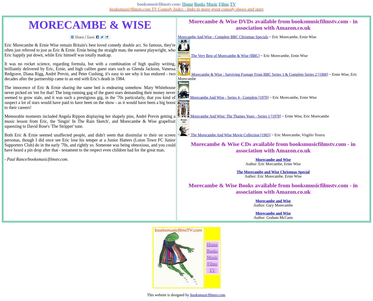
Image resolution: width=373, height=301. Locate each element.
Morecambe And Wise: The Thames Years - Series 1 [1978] (229, 116)
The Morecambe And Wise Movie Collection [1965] (224, 135)
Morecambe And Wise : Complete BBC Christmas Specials (223, 37)
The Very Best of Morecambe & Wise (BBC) (219, 56)
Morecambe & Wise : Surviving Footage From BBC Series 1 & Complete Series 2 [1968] (253, 74)
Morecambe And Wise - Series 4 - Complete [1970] (223, 97)
